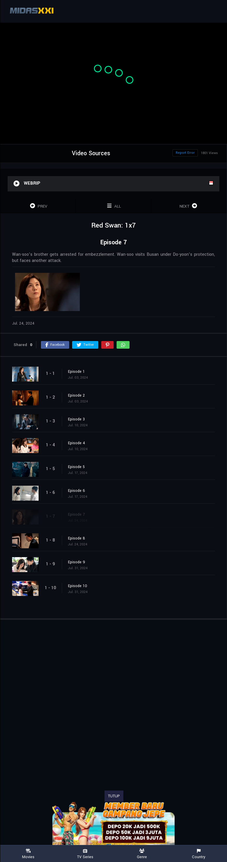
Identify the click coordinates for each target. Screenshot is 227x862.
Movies (28, 854)
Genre (142, 854)
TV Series (85, 854)
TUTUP (114, 796)
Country (198, 854)
